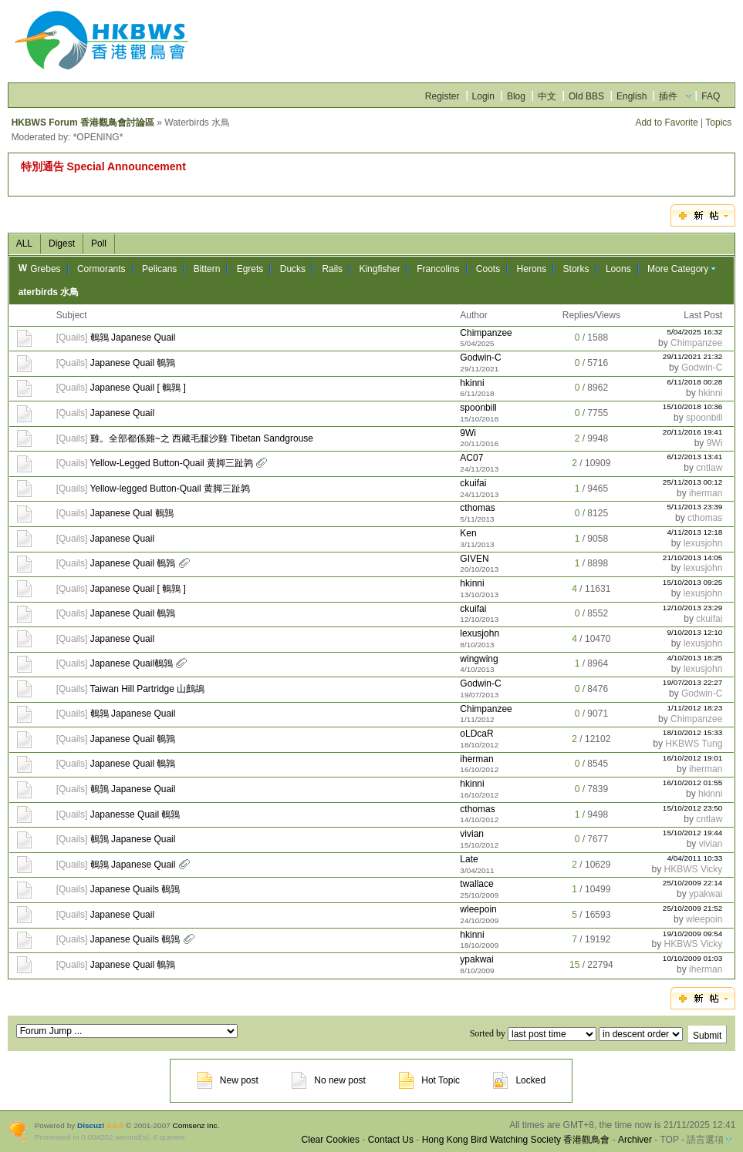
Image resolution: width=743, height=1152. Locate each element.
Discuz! (90, 1125)
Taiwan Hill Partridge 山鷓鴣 (146, 688)
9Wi (468, 433)
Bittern (207, 269)
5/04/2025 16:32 (694, 331)
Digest (62, 243)
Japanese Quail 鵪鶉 (133, 363)
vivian (472, 833)
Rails (332, 269)
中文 (547, 96)
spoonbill (478, 407)
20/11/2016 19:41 (693, 432)
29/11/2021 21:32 (693, 356)
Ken (468, 533)
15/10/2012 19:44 (693, 832)
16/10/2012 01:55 (693, 782)
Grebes (45, 269)
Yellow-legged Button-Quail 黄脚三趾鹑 (169, 488)
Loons (618, 269)
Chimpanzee (486, 332)
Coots (488, 269)
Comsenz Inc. (196, 1125)
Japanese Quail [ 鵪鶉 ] (138, 387)
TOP (669, 1139)
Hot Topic (429, 1080)
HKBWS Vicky (693, 869)
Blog (516, 96)
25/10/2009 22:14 (693, 882)
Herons (532, 269)
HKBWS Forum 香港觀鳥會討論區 (83, 122)
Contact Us (391, 1139)
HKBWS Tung (693, 743)
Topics (718, 122)
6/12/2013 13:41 (694, 456)
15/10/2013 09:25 (693, 582)
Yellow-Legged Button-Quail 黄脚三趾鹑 (171, 463)
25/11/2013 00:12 (693, 482)
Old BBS (586, 96)
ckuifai (473, 483)
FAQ (710, 96)
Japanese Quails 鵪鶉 (135, 889)
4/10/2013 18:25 (694, 657)
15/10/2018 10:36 (693, 406)
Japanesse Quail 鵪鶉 (135, 814)
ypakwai (705, 893)
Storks (576, 269)
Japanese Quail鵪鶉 (131, 663)
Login (483, 96)
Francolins (438, 269)
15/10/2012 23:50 (693, 808)
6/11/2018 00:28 (694, 382)
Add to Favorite (666, 122)
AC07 (471, 457)
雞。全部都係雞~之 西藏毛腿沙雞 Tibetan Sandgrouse (201, 438)
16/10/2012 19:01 (693, 758)
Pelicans (159, 269)
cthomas (477, 507)
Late (469, 859)
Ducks (293, 269)
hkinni (472, 383)
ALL (24, 243)
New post (228, 1080)
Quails (72, 337)
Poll (98, 243)
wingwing (479, 658)
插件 (668, 96)
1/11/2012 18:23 (694, 708)
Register (442, 96)
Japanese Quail (122, 413)
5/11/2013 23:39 (694, 506)
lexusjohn (703, 543)
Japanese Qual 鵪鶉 (132, 513)
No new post (329, 1080)
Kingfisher (379, 269)
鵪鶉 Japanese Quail (133, 337)
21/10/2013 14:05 (693, 557)
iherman (705, 493)
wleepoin (478, 909)
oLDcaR (476, 733)
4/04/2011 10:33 (694, 858)
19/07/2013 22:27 (693, 682)
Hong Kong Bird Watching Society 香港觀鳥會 (516, 1139)
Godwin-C (480, 357)
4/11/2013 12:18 (694, 532)
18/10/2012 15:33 (693, 732)
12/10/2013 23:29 (693, 607)
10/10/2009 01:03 (693, 958)
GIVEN (474, 558)
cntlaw (709, 467)
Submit (707, 1035)
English (631, 96)
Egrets (250, 269)
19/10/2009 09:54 (693, 933)
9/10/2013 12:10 (694, 632)
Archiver (635, 1139)
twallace (476, 883)
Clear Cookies (331, 1139)
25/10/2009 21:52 (693, 908)
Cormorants (101, 269)
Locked (519, 1080)
